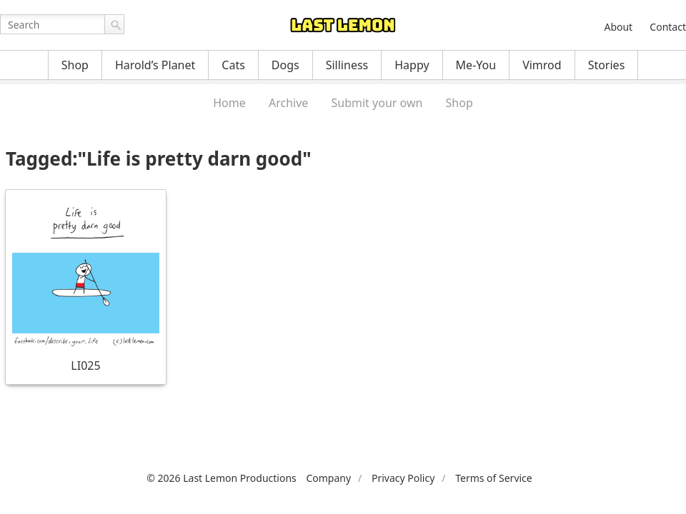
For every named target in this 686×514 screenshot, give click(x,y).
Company (328, 478)
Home (229, 103)
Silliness (347, 65)
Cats (233, 65)
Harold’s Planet (155, 65)
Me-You (476, 65)
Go (114, 24)
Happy (411, 65)
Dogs (285, 65)
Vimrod (542, 65)
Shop (75, 65)
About (618, 27)
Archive (288, 103)
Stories (606, 65)
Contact (668, 27)
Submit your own (377, 103)
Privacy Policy (403, 478)
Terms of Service (493, 478)
